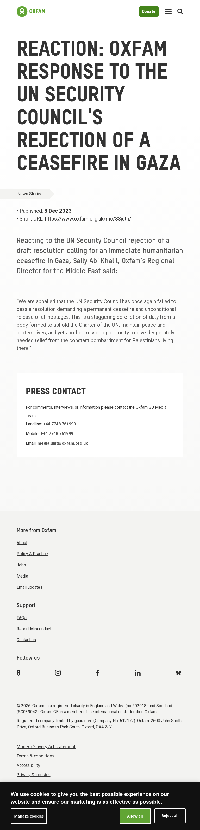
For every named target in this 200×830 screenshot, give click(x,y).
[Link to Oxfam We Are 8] (19, 672)
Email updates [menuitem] (29, 587)
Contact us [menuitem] (26, 639)
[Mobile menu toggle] (168, 11)
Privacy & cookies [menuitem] (34, 774)
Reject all (169, 819)
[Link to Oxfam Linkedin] (138, 672)
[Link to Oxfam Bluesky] (178, 672)
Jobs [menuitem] (21, 564)
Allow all (135, 820)
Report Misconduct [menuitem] (34, 628)
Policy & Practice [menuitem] (32, 553)
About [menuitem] (22, 542)
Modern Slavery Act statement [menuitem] (46, 746)
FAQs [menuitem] (22, 617)
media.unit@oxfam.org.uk (63, 443)
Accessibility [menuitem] (28, 765)
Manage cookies (32, 784)
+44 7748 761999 (59, 424)
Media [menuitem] (22, 576)
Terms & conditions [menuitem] (35, 756)
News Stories (29, 193)
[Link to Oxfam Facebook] (98, 672)
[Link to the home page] (31, 11)
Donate (148, 12)
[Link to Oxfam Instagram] (58, 672)
